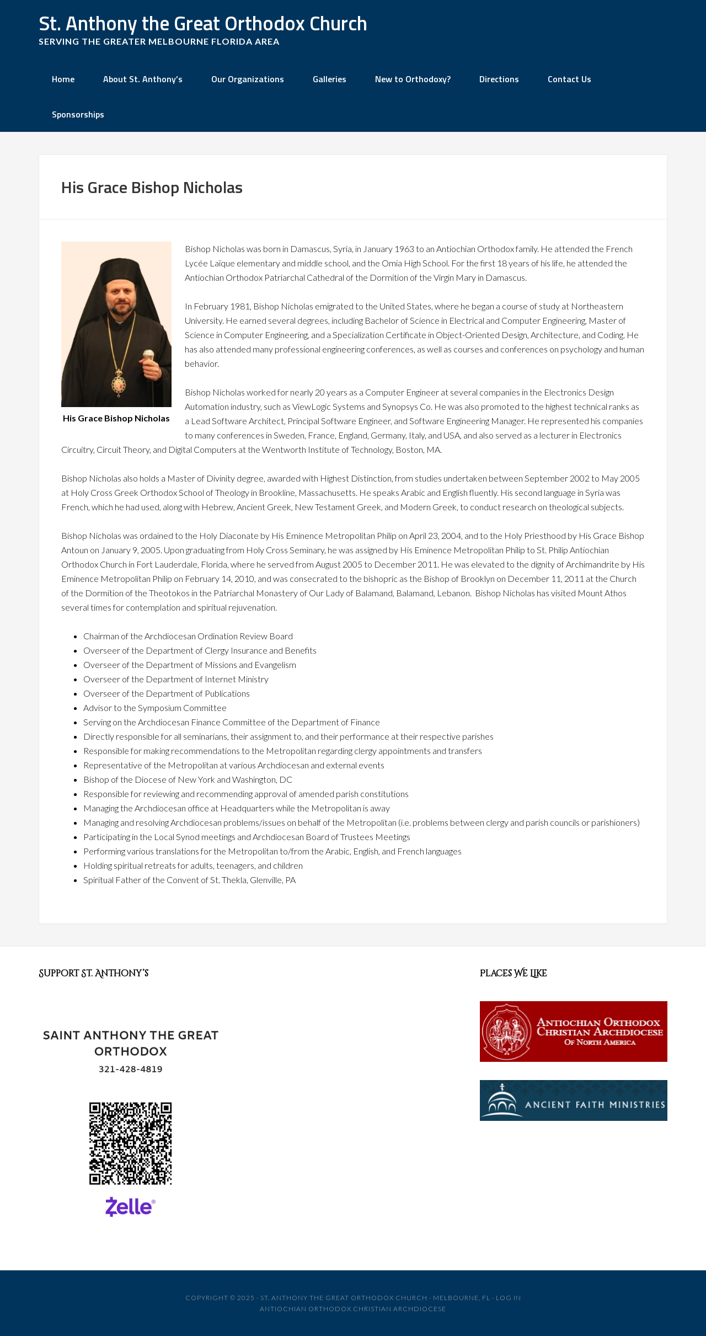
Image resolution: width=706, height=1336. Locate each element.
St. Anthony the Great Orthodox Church (203, 23)
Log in (508, 1298)
